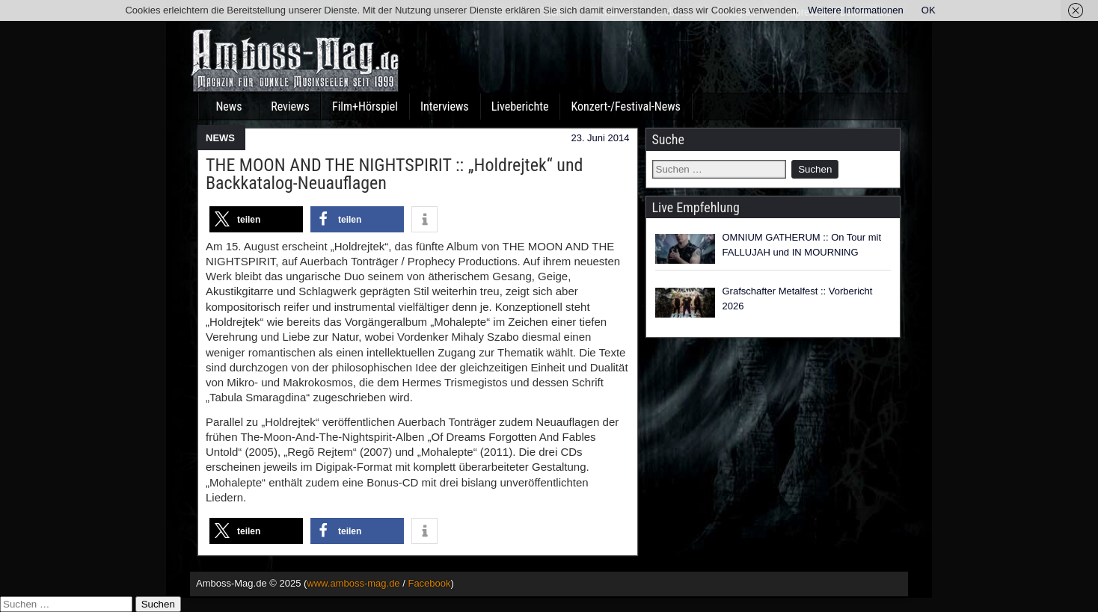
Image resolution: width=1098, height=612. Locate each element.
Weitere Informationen (856, 10)
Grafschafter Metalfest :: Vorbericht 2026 (798, 298)
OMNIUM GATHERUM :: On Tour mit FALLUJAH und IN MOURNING (802, 245)
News (228, 106)
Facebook (429, 583)
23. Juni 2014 (600, 137)
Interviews (444, 106)
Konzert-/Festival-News (625, 106)
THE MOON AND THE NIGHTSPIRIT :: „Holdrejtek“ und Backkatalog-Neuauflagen (394, 174)
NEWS (220, 137)
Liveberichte (520, 106)
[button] (256, 219)
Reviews (290, 106)
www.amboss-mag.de (353, 583)
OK (928, 10)
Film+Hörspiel (365, 106)
